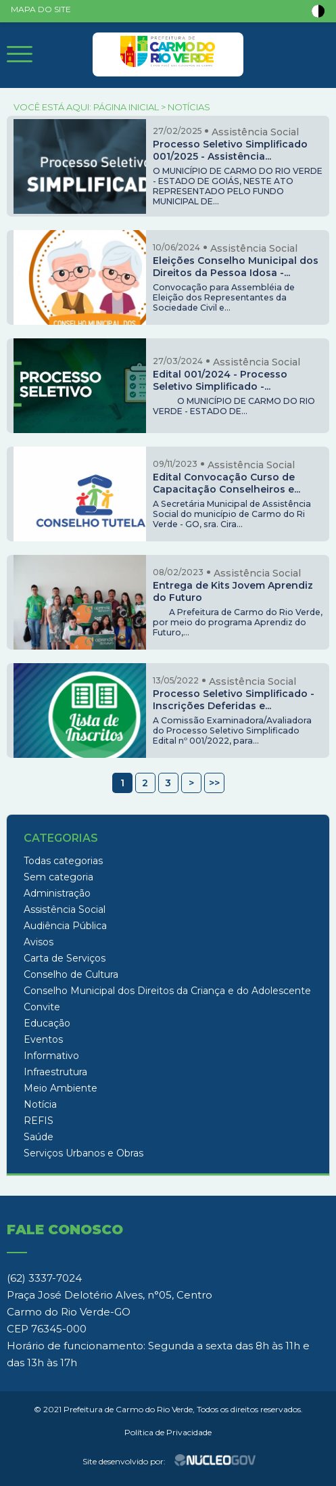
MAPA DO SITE (41, 9)
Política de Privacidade (168, 1432)
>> (214, 783)
